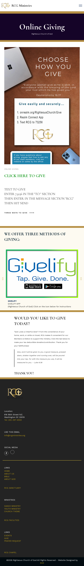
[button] (2, 278)
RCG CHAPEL (10, 552)
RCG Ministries (22, 5)
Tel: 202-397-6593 (13, 420)
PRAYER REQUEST (12, 541)
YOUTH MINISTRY (12, 509)
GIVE (6, 538)
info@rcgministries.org (14, 435)
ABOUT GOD (10, 479)
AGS (42, 563)
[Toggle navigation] (80, 6)
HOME (7, 471)
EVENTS (8, 535)
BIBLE (7, 476)
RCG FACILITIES (11, 520)
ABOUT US (9, 474)
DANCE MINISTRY (12, 506)
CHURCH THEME (12, 511)
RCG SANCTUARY (12, 488)
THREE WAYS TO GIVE (16, 213)
